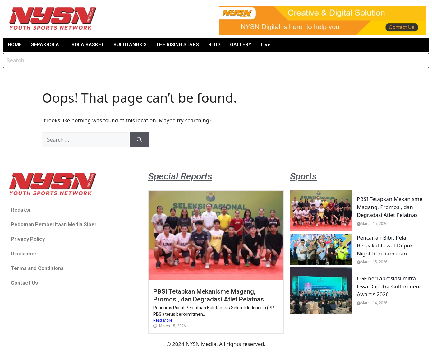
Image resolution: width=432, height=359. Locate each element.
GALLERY (240, 45)
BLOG (214, 45)
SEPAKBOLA (45, 45)
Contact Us (24, 283)
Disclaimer (24, 253)
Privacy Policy (28, 239)
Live (266, 45)
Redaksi (20, 210)
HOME (15, 45)
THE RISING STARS (177, 45)
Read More (162, 320)
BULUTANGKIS (130, 45)
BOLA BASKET (87, 45)
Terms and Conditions (37, 268)
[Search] (139, 139)
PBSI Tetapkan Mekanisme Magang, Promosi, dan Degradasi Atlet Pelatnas (208, 295)
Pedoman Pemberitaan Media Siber (54, 224)
